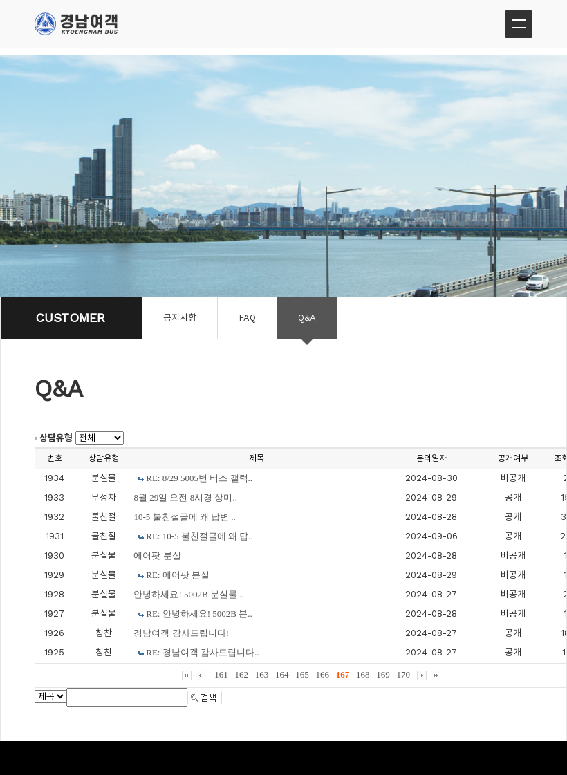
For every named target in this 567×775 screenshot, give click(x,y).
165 (302, 674)
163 (262, 674)
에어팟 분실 (156, 555)
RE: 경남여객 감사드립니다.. (202, 652)
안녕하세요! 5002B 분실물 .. (188, 594)
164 (282, 674)
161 (221, 674)
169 (383, 674)
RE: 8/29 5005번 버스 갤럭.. (199, 478)
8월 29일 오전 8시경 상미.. (185, 497)
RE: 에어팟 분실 (178, 575)
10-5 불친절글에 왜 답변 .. (184, 517)
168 (363, 674)
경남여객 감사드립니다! (181, 633)
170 (404, 674)
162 (242, 674)
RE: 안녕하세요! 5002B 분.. (199, 613)
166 (323, 674)
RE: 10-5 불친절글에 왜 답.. (199, 536)
